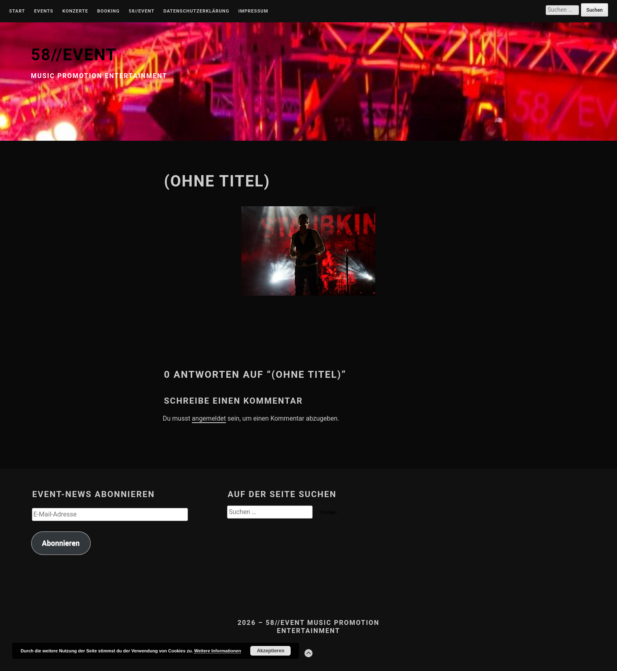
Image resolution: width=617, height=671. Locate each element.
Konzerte (75, 11)
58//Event (141, 11)
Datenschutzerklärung (197, 11)
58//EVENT (74, 54)
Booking (108, 11)
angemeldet (209, 418)
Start (17, 11)
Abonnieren (61, 543)
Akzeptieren (270, 651)
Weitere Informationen (217, 650)
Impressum (253, 11)
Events (43, 11)
